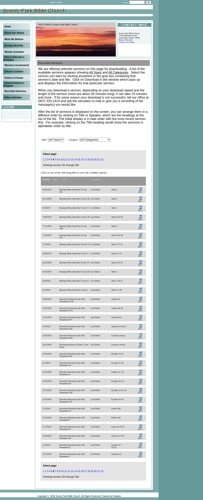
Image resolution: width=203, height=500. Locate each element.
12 (69, 159)
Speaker (96, 179)
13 (72, 159)
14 (75, 159)
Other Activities (13, 97)
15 (79, 159)
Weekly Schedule (14, 52)
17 (85, 159)
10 (62, 159)
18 (88, 159)
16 (82, 159)
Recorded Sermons (15, 91)
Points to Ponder (13, 78)
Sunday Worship (13, 45)
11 (65, 159)
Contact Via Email (126, 42)
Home (7, 26)
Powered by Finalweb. (111, 496)
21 (98, 159)
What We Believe (13, 39)
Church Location (13, 71)
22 (102, 159)
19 (92, 159)
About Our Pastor (14, 33)
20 (95, 159)
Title (65, 179)
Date (55, 179)
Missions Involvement (16, 65)
